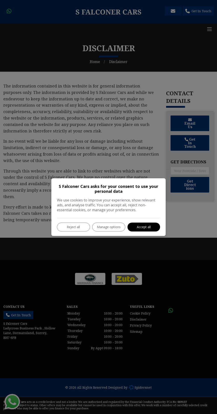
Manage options (109, 227)
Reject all (73, 227)
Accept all (144, 227)
